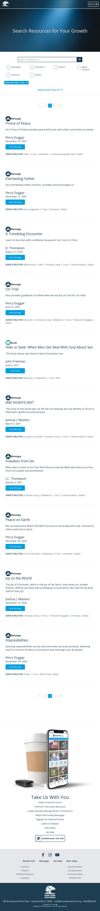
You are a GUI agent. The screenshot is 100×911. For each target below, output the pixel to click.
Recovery (28, 378)
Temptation (40, 378)
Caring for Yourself (33, 436)
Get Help (57, 861)
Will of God (45, 674)
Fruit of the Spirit (32, 553)
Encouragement (31, 209)
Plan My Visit (29, 861)
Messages (44, 861)
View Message (15, 147)
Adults (80, 154)
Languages (25, 878)
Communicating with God (62, 154)
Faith (26, 154)
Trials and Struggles (82, 319)
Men (58, 378)
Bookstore (25, 867)
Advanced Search (50, 90)
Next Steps (71, 861)
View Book (15, 370)
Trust (33, 154)
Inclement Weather (75, 867)
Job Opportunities (75, 870)
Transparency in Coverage (50, 904)
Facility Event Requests (25, 874)
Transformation (78, 264)
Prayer (27, 674)
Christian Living (52, 264)
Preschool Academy (75, 874)
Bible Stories (30, 264)
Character (28, 319)
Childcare (25, 870)
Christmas (43, 154)
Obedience (58, 319)
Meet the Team (75, 878)
